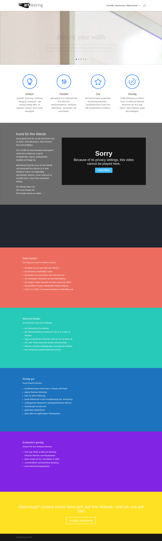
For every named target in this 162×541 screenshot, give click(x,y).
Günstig (132, 94)
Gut (98, 94)
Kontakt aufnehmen (81, 520)
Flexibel (64, 94)
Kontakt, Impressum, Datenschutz (122, 6)
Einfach (30, 94)
